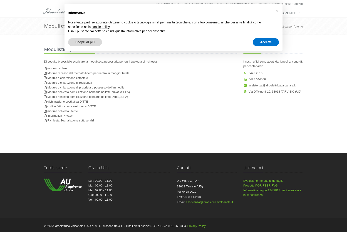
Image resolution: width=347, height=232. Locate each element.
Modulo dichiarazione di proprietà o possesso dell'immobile (85, 87)
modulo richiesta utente (62, 111)
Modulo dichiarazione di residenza (69, 82)
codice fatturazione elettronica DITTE (71, 106)
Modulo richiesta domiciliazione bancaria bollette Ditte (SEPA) (87, 96)
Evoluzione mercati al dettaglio (263, 180)
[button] (276, 11)
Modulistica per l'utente (288, 26)
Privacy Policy (196, 226)
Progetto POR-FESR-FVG (260, 185)
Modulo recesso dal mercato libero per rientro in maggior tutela (88, 73)
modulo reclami (57, 68)
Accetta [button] (266, 42)
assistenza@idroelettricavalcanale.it (269, 85)
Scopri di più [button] (85, 42)
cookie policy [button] (101, 27)
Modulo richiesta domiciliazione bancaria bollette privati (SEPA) (88, 92)
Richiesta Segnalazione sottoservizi (70, 120)
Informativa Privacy (60, 115)
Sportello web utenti (287, 4)
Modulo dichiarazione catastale (67, 78)
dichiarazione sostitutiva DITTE (67, 101)
